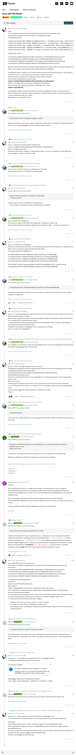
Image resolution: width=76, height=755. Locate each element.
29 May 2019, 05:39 (20, 188)
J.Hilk (9, 437)
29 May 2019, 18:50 (32, 523)
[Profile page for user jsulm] (4, 112)
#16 (73, 560)
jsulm (9, 110)
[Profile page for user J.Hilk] (4, 438)
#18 (73, 655)
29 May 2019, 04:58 (20, 28)
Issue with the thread (23, 113)
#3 (73, 142)
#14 (73, 482)
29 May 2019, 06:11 (33, 280)
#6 (73, 218)
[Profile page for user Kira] (4, 30)
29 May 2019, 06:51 (33, 405)
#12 (73, 405)
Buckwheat (11, 482)
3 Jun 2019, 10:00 (19, 713)
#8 (73, 280)
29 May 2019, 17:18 (24, 482)
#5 (73, 188)
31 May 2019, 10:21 (32, 622)
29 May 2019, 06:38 (33, 342)
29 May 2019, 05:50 (33, 218)
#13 (73, 437)
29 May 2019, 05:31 (20, 142)
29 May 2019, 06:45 (20, 364)
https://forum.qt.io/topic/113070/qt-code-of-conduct (20, 130)
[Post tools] (72, 102)
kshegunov (10, 523)
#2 (73, 110)
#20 (73, 713)
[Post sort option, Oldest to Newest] (9, 23)
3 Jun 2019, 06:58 (31, 694)
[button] (2, 752)
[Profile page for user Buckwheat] (4, 483)
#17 (73, 622)
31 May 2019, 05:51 (20, 560)
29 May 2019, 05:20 (33, 110)
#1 (73, 28)
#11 (73, 364)
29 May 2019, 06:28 (20, 311)
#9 (73, 311)
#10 (73, 342)
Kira (9, 28)
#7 (73, 242)
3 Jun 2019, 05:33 (19, 655)
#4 (73, 166)
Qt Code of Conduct (22, 551)
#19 (73, 694)
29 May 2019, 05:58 (20, 242)
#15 (73, 523)
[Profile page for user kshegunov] (4, 524)
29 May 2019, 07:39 (29, 437)
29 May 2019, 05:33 (33, 166)
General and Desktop (16, 17)
